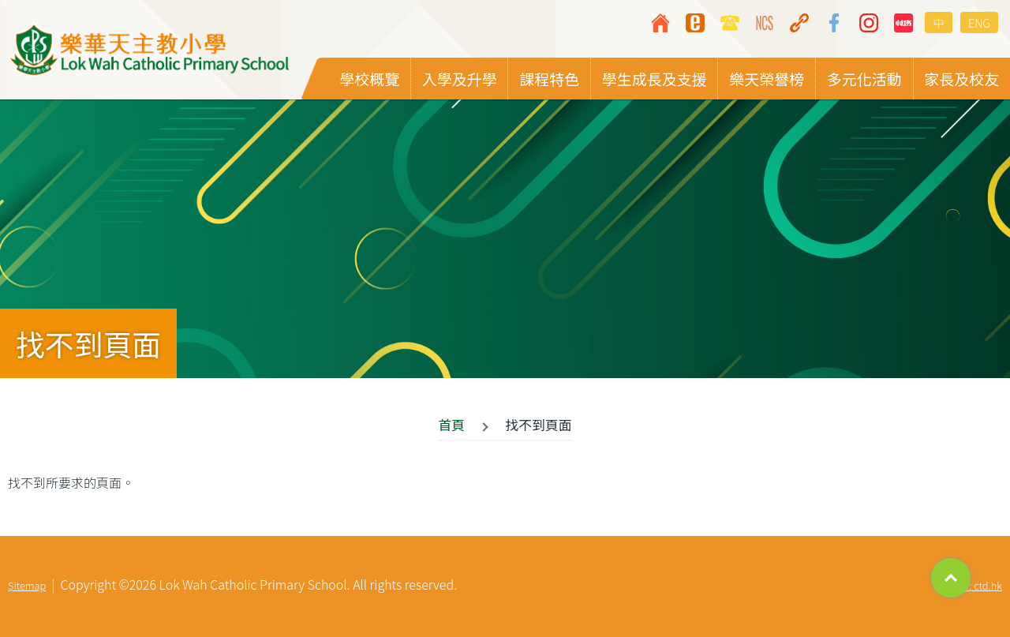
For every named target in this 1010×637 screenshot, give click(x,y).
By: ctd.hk (980, 585)
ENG (979, 22)
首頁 (451, 424)
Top (951, 578)
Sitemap (27, 585)
